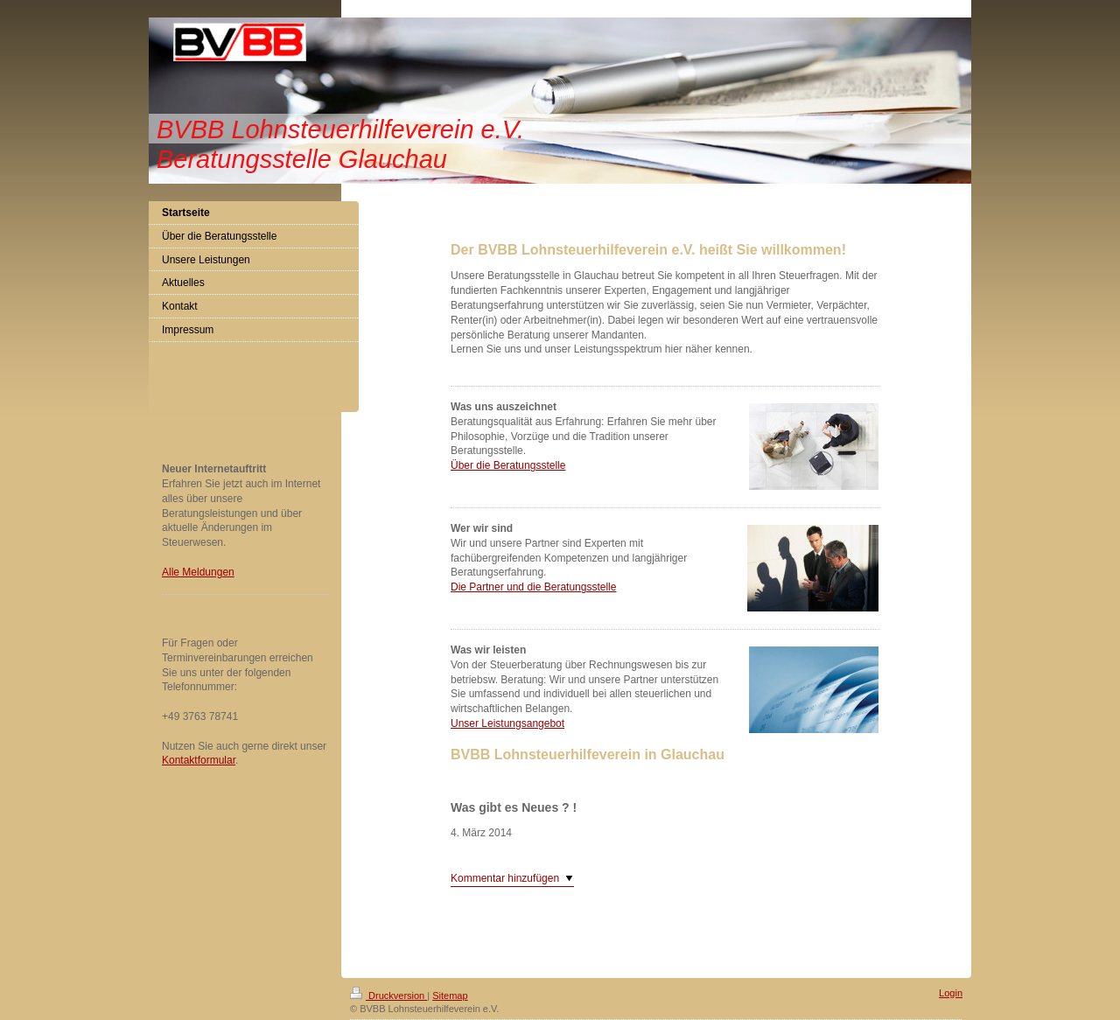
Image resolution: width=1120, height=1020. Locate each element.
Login (950, 993)
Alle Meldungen (198, 572)
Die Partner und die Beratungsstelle (533, 587)
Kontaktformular (198, 760)
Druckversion (388, 995)
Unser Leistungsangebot (507, 723)
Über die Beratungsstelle (508, 465)
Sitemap (449, 995)
